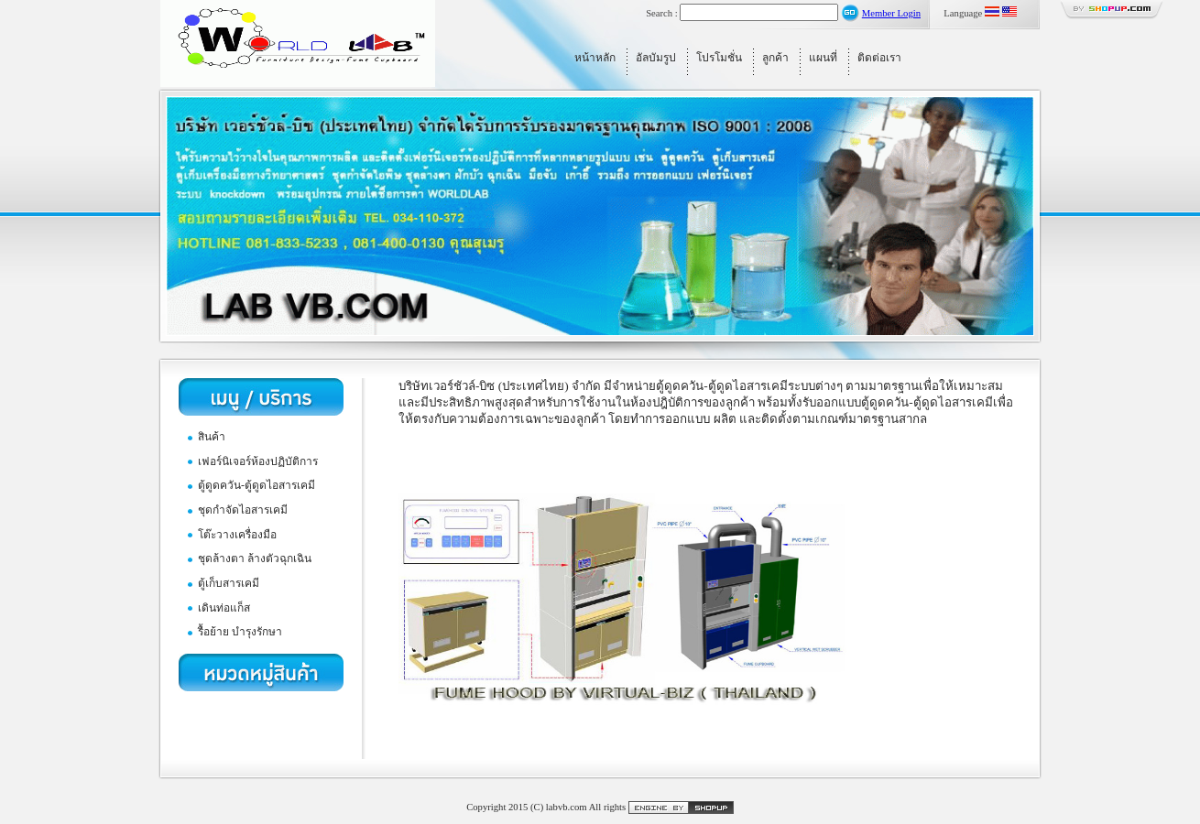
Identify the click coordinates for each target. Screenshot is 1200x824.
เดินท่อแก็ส (224, 608)
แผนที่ (823, 57)
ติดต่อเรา (879, 57)
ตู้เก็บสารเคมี (228, 583)
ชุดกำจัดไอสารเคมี (243, 510)
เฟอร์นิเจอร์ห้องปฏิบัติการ (258, 461)
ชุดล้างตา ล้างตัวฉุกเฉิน (254, 558)
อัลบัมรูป (656, 57)
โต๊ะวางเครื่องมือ (237, 534)
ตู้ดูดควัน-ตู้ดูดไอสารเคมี (256, 485)
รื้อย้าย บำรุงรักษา (240, 631)
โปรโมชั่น (719, 57)
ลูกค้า (775, 57)
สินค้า (211, 436)
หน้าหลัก (595, 57)
